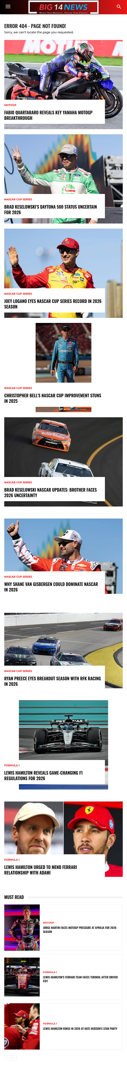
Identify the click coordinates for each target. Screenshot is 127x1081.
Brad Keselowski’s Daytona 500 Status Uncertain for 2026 (50, 209)
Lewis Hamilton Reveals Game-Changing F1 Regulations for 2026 (43, 775)
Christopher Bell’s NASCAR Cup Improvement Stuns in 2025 (52, 398)
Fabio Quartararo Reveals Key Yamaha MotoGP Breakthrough (48, 115)
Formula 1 (12, 765)
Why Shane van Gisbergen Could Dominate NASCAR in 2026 (51, 587)
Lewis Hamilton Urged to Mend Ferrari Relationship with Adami (40, 870)
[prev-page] (7, 1058)
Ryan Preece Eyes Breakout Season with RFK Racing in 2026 (52, 681)
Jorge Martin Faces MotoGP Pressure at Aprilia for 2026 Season (79, 929)
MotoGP (10, 105)
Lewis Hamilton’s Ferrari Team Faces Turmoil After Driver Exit (80, 979)
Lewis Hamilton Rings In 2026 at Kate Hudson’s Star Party (80, 1028)
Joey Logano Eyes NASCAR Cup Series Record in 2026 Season (53, 304)
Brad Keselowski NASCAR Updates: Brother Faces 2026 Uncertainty (50, 492)
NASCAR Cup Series (18, 199)
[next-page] (13, 1058)
